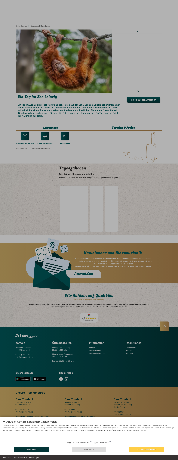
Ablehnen (32, 449)
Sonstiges (102, 442)
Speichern (89, 449)
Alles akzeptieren (146, 449)
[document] (89, 429)
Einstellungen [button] (34, 458)
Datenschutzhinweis (20, 458)
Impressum (7, 458)
